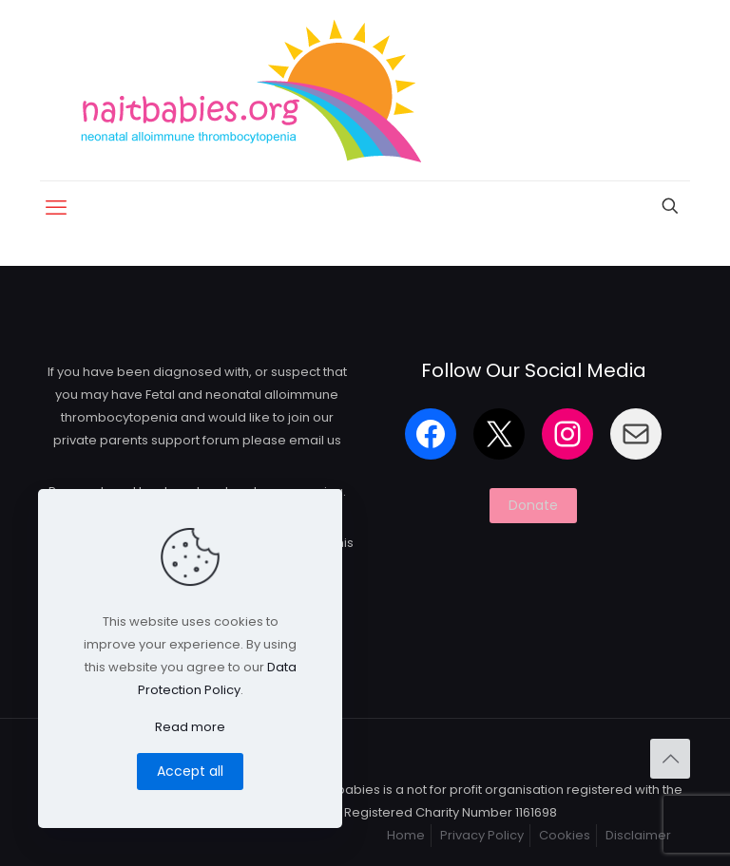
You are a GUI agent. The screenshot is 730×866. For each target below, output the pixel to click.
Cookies (564, 835)
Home (406, 835)
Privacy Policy (482, 835)
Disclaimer (638, 835)
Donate (533, 505)
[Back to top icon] (670, 759)
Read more (190, 727)
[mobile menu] (56, 208)
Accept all (190, 771)
